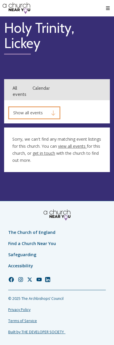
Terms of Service (22, 320)
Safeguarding (22, 254)
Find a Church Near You (32, 243)
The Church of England (31, 232)
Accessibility (20, 265)
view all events (72, 146)
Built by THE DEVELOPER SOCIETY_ (36, 331)
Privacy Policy (19, 309)
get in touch (44, 153)
